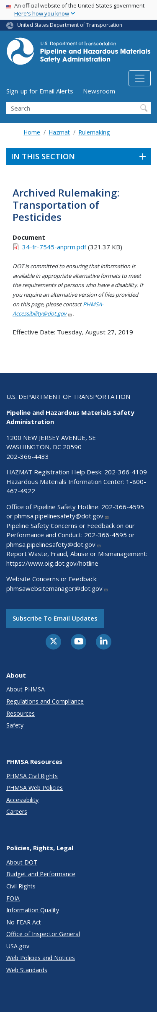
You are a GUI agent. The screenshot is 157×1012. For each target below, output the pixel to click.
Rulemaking (94, 132)
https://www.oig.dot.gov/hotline (52, 563)
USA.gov (17, 946)
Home (31, 132)
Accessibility (22, 800)
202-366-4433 (27, 456)
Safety (14, 725)
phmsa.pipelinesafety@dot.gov (61, 516)
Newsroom (99, 91)
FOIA (13, 898)
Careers (16, 811)
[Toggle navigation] (140, 78)
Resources (20, 713)
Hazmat (59, 132)
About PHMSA (25, 689)
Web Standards (26, 970)
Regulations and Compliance (45, 701)
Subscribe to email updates (55, 618)
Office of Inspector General (43, 934)
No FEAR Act (23, 922)
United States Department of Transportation (69, 24)
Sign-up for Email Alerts (39, 91)
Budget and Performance (40, 874)
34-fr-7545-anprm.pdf (54, 247)
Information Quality (32, 910)
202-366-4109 (125, 472)
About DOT (21, 862)
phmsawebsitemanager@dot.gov (57, 588)
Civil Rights (21, 886)
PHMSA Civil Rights (32, 776)
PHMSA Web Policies (34, 788)
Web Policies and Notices (40, 958)
